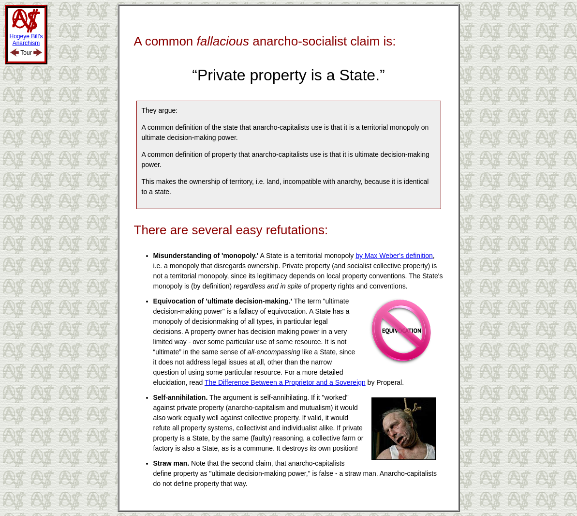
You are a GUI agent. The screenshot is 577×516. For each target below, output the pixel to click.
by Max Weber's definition (394, 255)
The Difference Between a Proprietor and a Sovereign (285, 382)
